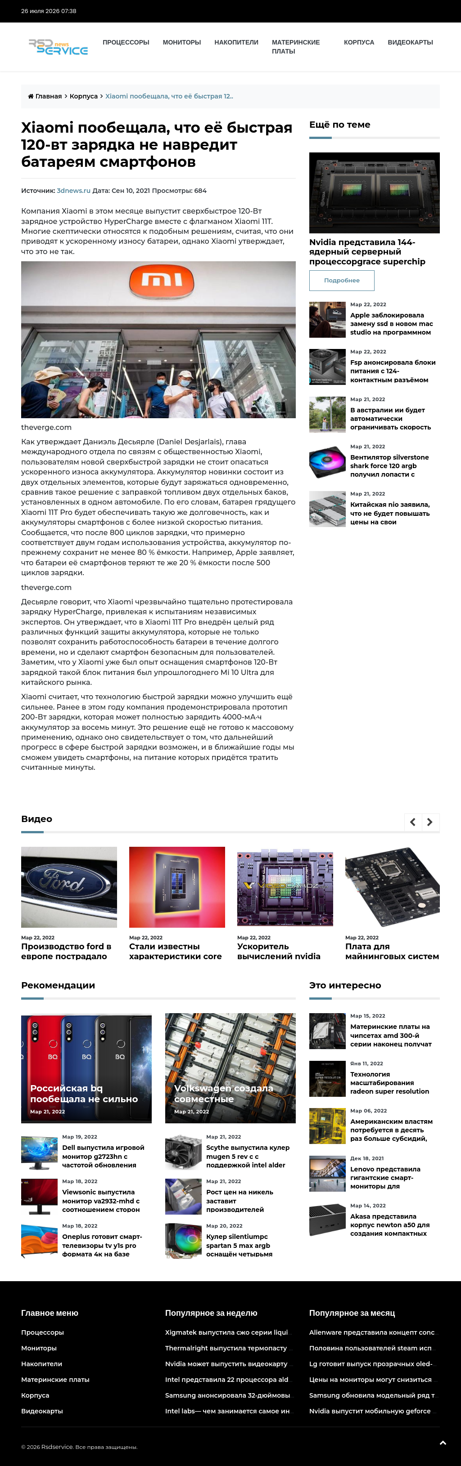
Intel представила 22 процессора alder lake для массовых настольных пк (287, 1380)
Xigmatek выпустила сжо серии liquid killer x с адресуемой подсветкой (285, 1332)
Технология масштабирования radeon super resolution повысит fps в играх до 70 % (389, 1091)
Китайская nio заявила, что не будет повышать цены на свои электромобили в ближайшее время (390, 522)
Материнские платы (296, 47)
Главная (45, 96)
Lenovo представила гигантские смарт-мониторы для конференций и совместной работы (385, 1186)
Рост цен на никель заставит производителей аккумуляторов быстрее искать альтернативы (247, 1209)
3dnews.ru (73, 191)
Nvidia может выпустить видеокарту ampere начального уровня (273, 1364)
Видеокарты (410, 42)
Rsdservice (57, 1446)
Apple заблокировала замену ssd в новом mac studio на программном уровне (391, 328)
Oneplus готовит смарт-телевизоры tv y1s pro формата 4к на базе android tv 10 (102, 1250)
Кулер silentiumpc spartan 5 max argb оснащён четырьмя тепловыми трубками (243, 1250)
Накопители (237, 42)
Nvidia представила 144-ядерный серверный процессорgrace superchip (367, 252)
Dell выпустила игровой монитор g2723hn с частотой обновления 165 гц (103, 1161)
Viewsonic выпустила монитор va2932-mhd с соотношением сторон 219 (101, 1205)
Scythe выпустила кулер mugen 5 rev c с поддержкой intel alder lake (247, 1161)
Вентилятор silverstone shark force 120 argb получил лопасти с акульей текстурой (389, 470)
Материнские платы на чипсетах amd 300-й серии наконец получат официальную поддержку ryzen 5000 (391, 1044)
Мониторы (182, 42)
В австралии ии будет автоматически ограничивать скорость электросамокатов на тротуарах (390, 427)
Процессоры (126, 42)
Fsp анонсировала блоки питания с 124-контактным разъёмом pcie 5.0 (393, 375)
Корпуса (359, 42)
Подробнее (342, 280)
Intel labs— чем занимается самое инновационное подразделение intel (286, 1411)
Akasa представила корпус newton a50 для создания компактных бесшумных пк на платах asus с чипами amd (393, 1233)
